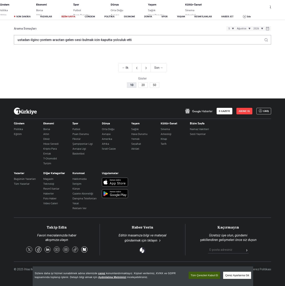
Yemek (135, 138)
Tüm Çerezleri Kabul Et (204, 275)
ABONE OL (237, 7)
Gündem (19, 123)
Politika (18, 129)
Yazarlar (19, 173)
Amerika (107, 138)
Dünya (106, 123)
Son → (158, 67)
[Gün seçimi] (230, 28)
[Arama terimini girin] (140, 39)
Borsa (46, 129)
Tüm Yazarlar (22, 183)
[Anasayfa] (25, 111)
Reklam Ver (79, 208)
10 (131, 85)
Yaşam (135, 123)
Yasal (75, 203)
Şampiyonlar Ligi (82, 143)
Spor (75, 123)
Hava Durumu (139, 134)
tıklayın (152, 240)
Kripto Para (50, 148)
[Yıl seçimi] (257, 28)
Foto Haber (50, 198)
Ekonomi (48, 123)
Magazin (48, 178)
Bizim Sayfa (197, 123)
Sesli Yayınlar (198, 134)
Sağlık (135, 129)
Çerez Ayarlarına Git (237, 275)
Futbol (76, 129)
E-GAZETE (224, 111)
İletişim (76, 183)
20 (143, 85)
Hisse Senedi (51, 143)
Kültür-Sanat (169, 123)
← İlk (125, 67)
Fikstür (76, 138)
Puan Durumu (80, 134)
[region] (143, 276)
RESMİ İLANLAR (203, 16)
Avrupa (106, 134)
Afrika (105, 143)
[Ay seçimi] (243, 28)
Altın (46, 134)
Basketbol (78, 153)
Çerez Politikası (261, 269)
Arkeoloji (166, 134)
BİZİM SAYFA (68, 16)
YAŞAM (181, 16)
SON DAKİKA (23, 16)
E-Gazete (34, 7)
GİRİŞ (258, 7)
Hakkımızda (79, 178)
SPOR (164, 16)
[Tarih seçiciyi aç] (267, 29)
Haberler (48, 193)
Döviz (46, 138)
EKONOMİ (129, 16)
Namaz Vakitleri (199, 129)
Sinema (165, 129)
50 (154, 85)
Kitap (164, 138)
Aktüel (135, 148)
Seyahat (136, 143)
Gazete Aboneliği (60, 7)
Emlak (47, 153)
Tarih (164, 143)
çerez (101, 273)
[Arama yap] (268, 38)
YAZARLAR (46, 16)
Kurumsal (78, 173)
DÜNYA (148, 16)
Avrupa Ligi (79, 148)
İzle (249, 16)
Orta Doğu (108, 129)
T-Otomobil (50, 158)
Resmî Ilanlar (51, 188)
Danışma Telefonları (84, 198)
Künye (76, 188)
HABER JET (227, 16)
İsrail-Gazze (109, 148)
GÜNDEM (90, 16)
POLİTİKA (109, 16)
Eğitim (18, 134)
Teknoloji (48, 183)
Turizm (47, 163)
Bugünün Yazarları (25, 178)
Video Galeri (50, 203)
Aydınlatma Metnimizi (112, 277)
